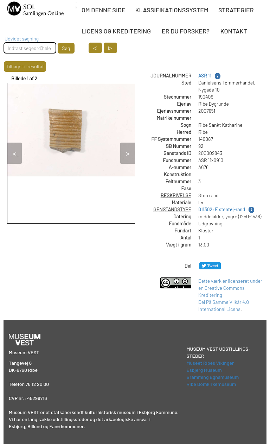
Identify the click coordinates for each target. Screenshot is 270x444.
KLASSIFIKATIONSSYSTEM (171, 10)
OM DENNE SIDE (104, 10)
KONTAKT (233, 31)
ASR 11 (204, 76)
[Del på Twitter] (210, 266)
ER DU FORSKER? (186, 31)
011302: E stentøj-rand (221, 209)
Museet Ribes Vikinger (210, 363)
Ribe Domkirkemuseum (211, 384)
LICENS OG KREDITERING (116, 31)
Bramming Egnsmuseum (213, 377)
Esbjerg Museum (204, 370)
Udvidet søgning (22, 39)
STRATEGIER (236, 10)
